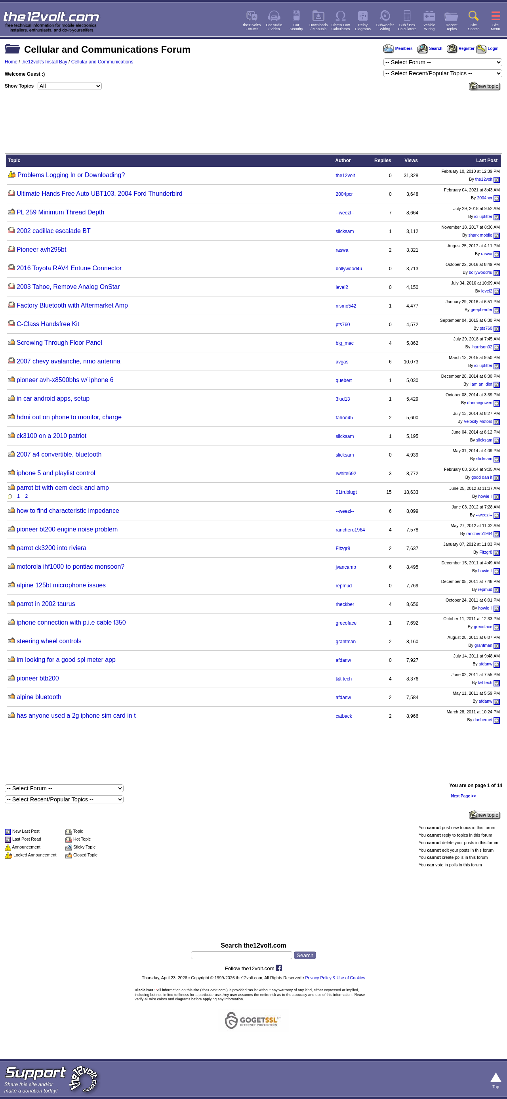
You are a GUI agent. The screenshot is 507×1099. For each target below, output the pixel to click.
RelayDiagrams (363, 27)
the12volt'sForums (252, 27)
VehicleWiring (429, 27)
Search (429, 48)
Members (398, 48)
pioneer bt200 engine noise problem (67, 529)
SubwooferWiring (385, 27)
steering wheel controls (49, 641)
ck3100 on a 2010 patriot (51, 435)
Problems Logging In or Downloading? (71, 175)
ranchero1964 (350, 530)
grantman (345, 641)
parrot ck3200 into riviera (51, 548)
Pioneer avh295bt (41, 249)
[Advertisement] (253, 123)
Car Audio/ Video (274, 27)
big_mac (344, 343)
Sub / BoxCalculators (407, 27)
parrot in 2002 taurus (46, 603)
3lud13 (342, 399)
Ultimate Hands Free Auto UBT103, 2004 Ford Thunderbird (100, 193)
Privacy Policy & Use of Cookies (335, 977)
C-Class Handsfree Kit (48, 324)
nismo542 (345, 306)
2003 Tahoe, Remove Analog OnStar (68, 286)
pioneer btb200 (38, 678)
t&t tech (343, 679)
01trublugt (345, 492)
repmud (343, 586)
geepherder (481, 309)
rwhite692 (345, 473)
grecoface (345, 623)
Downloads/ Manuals (318, 27)
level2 (341, 287)
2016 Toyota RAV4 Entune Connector (69, 268)
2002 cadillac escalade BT (54, 230)
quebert (343, 380)
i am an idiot (480, 384)
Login (487, 48)
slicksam (344, 231)
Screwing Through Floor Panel (59, 342)
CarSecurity (296, 27)
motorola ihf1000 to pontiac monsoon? (70, 566)
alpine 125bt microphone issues (61, 585)
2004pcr (344, 194)
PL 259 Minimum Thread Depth (60, 212)
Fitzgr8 (342, 548)
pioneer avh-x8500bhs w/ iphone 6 (65, 380)
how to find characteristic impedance (68, 510)
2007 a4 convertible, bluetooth (59, 454)
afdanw (343, 660)
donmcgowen (479, 402)
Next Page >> (463, 796)
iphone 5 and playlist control (56, 473)
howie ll (485, 496)
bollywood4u (348, 268)
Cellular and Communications (102, 62)
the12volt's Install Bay (44, 62)
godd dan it (481, 477)
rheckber (344, 604)
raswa (341, 250)
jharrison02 (481, 346)
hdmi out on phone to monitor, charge (69, 417)
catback (343, 716)
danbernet (482, 719)
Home (11, 62)
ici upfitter (483, 216)
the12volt (345, 175)
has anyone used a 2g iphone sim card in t (76, 715)
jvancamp (345, 567)
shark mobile (480, 235)
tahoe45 (344, 417)
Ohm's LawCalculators (341, 27)
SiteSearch (474, 27)
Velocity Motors (478, 421)
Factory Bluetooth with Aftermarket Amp (72, 305)
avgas (341, 362)
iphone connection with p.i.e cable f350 (71, 622)
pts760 (342, 324)
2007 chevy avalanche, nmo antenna (68, 361)
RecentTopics (451, 27)
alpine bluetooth (39, 697)
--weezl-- (344, 213)
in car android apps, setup (53, 398)
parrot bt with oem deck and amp (63, 487)
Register (461, 48)
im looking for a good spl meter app (66, 659)
